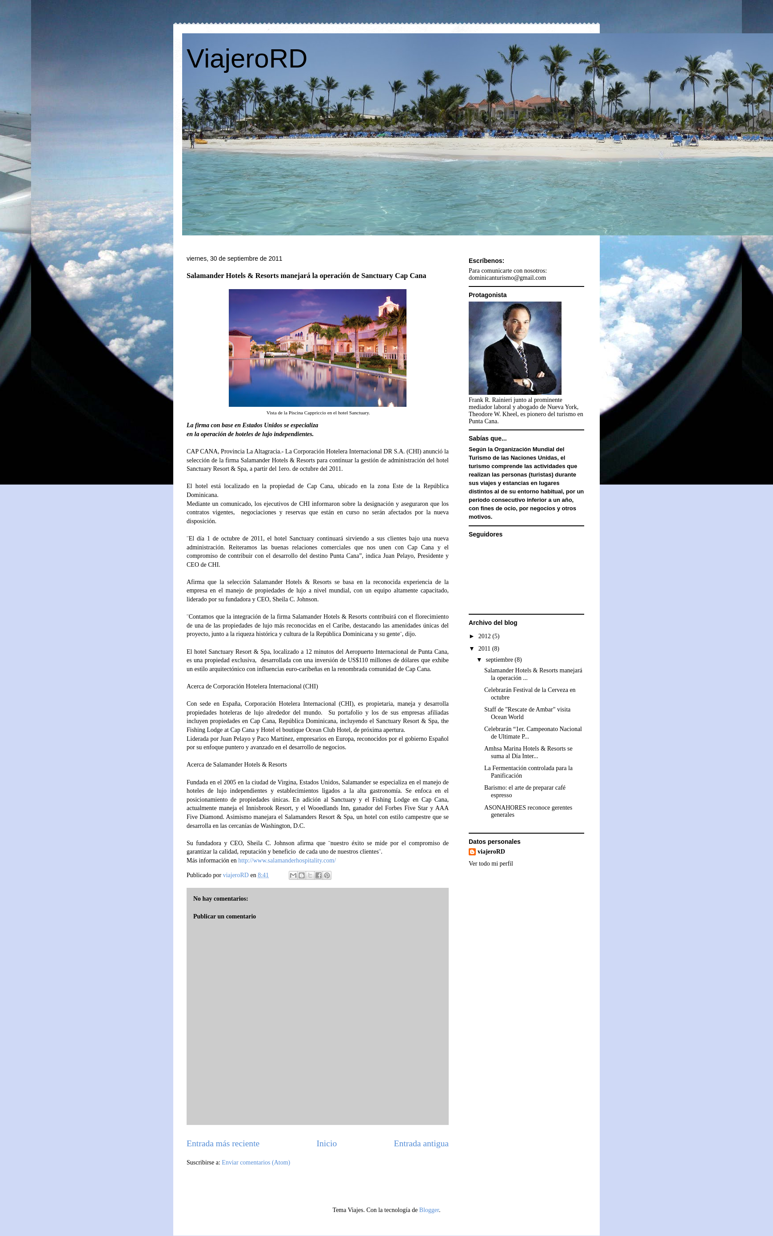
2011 (485, 648)
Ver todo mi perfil (491, 863)
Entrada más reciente (223, 1143)
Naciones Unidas (533, 457)
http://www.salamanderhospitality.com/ (287, 860)
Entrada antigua (421, 1143)
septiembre (500, 659)
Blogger (429, 1210)
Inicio (327, 1143)
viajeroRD (491, 851)
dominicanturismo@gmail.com (507, 277)
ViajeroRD (247, 58)
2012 (485, 636)
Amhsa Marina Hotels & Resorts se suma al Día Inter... (528, 752)
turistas (540, 474)
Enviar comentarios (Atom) (256, 1162)
